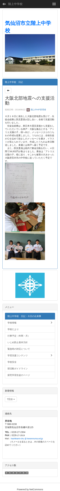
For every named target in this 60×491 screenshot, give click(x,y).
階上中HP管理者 (36, 109)
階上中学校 (15, 4)
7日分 (11, 399)
